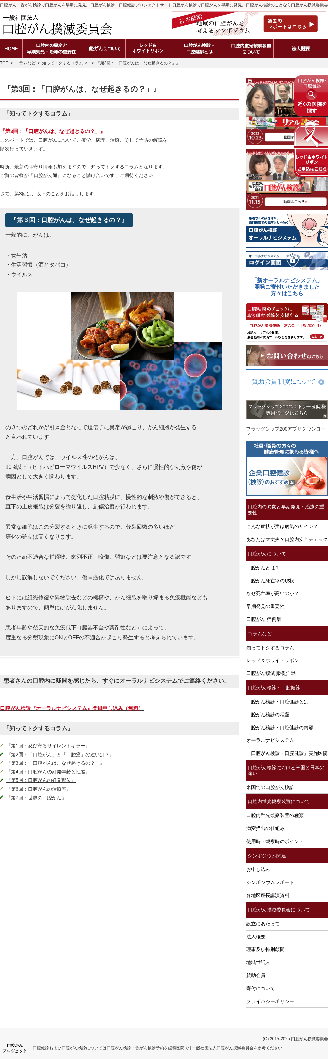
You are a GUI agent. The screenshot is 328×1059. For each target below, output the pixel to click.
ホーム (11, 48)
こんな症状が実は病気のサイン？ (282, 526)
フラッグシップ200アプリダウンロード (286, 431)
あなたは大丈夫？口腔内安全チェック (287, 539)
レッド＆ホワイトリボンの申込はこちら (311, 148)
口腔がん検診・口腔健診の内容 (279, 727)
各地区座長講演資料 (267, 895)
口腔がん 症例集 (263, 619)
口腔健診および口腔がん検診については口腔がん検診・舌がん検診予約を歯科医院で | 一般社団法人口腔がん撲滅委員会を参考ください (157, 1048)
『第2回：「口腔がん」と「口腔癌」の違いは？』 (60, 754)
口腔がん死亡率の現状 (270, 580)
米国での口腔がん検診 (270, 787)
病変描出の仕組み (265, 828)
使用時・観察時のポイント (275, 841)
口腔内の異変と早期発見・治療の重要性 (286, 509)
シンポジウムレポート (270, 882)
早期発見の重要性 (265, 606)
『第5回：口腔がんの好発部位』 (41, 780)
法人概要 (255, 936)
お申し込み (258, 869)
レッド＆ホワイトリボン (272, 660)
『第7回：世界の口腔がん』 (36, 797)
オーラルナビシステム (270, 740)
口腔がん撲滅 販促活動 (271, 673)
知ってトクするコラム (270, 647)
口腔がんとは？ (263, 567)
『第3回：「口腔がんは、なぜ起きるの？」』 (55, 763)
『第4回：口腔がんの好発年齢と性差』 (48, 771)
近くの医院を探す (311, 95)
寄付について (260, 988)
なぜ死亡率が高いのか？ (272, 593)
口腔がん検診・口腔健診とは (277, 701)
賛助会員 (255, 975)
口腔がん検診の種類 (267, 714)
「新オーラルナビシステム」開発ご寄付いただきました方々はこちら (287, 286)
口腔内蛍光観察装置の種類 (275, 815)
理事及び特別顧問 (265, 949)
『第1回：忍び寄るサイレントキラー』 (48, 745)
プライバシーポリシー (270, 1001)
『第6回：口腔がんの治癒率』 (38, 789)
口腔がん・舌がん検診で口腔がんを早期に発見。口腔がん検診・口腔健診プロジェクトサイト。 (88, 5)
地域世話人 (258, 962)
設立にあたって (263, 923)
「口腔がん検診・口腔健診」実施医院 (287, 753)
